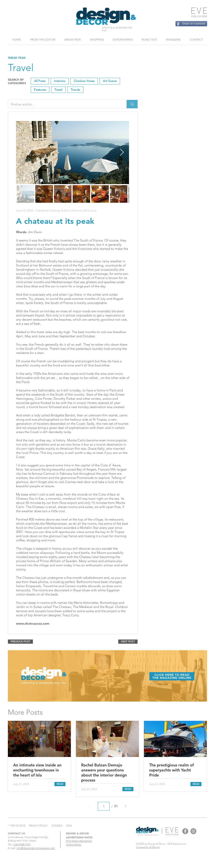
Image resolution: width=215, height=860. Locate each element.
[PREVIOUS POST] (20, 642)
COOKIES (57, 825)
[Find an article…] (64, 104)
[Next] (125, 806)
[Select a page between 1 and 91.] (103, 806)
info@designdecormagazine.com (35, 848)
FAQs (69, 825)
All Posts (40, 81)
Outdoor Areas (84, 81)
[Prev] (89, 806)
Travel (58, 89)
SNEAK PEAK (17, 57)
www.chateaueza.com (32, 623)
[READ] (59, 784)
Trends (75, 89)
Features (40, 89)
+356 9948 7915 (21, 844)
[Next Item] (122, 152)
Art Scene (110, 81)
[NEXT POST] (128, 642)
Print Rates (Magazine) (79, 840)
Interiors (59, 81)
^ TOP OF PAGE (17, 825)
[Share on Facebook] (191, 23)
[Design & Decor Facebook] (185, 831)
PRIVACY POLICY (38, 825)
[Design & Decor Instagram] (193, 831)
